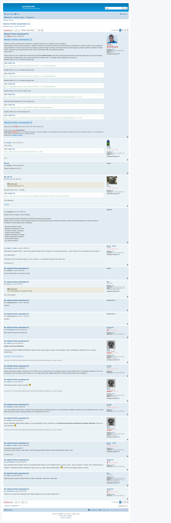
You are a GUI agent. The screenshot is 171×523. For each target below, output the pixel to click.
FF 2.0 (6, 163)
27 (112, 152)
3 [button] (125, 30)
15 (112, 251)
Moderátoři (22, 26)
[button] (128, 30)
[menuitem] (17, 14)
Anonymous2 (110, 327)
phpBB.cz (70, 515)
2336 (113, 355)
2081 (113, 49)
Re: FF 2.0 (8, 177)
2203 (113, 332)
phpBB (60, 513)
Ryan (11, 26)
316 (113, 285)
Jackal (108, 350)
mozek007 (16, 26)
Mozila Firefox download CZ (16, 24)
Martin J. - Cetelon (111, 246)
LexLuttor (109, 366)
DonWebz (6, 204)
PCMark (109, 44)
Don (108, 185)
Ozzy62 (108, 146)
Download (5, 20)
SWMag (14, 135)
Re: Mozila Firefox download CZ (16, 268)
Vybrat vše (11, 63)
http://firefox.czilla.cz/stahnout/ (13, 356)
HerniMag (19, 135)
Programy (11, 20)
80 (112, 190)
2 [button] (122, 30)
